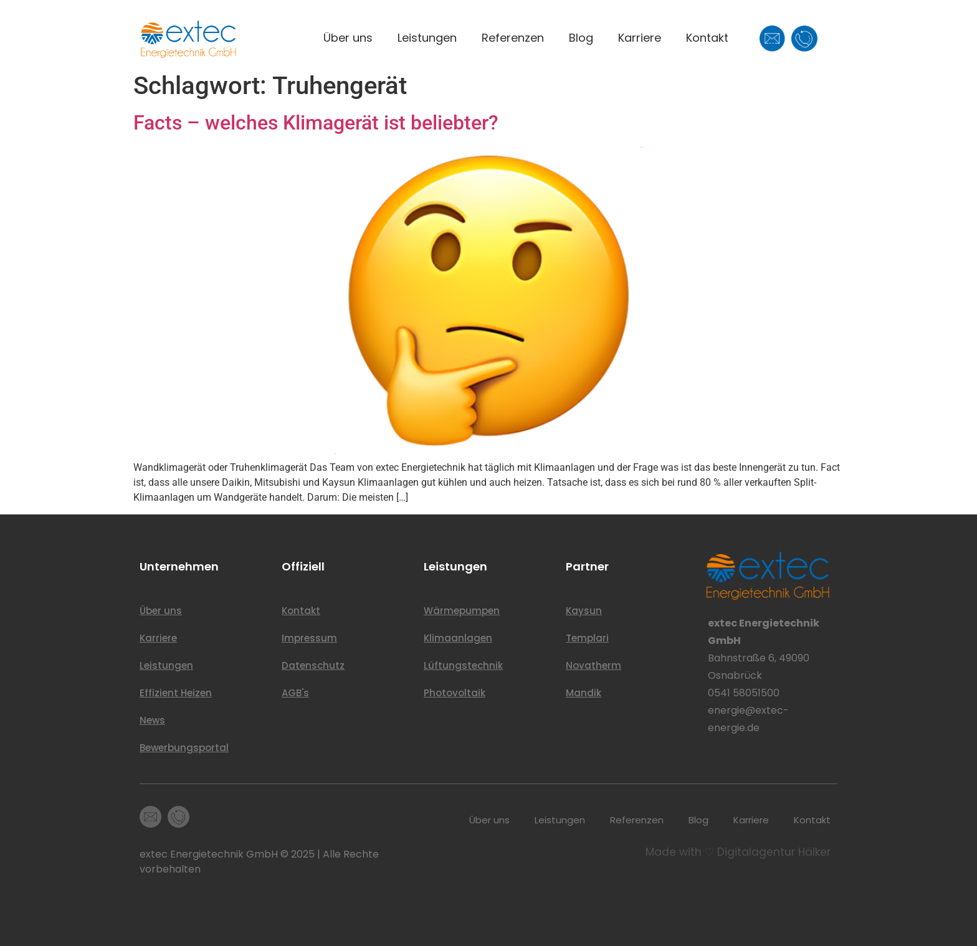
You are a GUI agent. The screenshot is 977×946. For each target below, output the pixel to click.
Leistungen (427, 37)
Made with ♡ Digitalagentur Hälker (738, 851)
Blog (581, 37)
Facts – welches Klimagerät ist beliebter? (315, 123)
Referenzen (513, 37)
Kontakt (707, 37)
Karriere (639, 37)
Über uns (348, 37)
